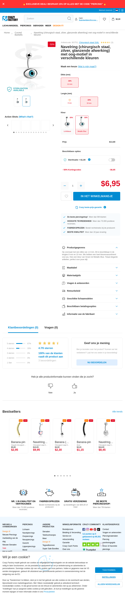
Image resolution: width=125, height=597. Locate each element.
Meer (48, 25)
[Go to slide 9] (33, 132)
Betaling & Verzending (71, 532)
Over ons (66, 549)
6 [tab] (70, 475)
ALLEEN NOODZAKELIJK (109, 584)
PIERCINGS (25, 25)
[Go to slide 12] (41, 132)
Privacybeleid (49, 592)
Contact (105, 529)
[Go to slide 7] (28, 132)
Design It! (58, 25)
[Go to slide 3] (18, 132)
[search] (45, 18)
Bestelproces (67, 529)
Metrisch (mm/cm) (105, 10)
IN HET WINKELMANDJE (97, 196)
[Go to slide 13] (43, 132)
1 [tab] (54, 475)
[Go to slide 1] (13, 132)
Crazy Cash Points (70, 546)
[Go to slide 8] (31, 132)
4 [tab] (64, 475)
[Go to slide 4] (21, 132)
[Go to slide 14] (46, 132)
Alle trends (117, 411)
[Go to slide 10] (36, 132)
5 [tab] (67, 475)
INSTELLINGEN (109, 577)
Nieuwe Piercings (9, 535)
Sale (4, 548)
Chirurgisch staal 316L (89, 42)
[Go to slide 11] (38, 132)
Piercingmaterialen (110, 536)
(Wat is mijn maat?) (87, 66)
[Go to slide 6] (26, 132)
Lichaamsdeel (10, 25)
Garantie (66, 542)
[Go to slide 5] (23, 132)
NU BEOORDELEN (96, 362)
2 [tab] (57, 475)
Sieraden (38, 25)
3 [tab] (61, 475)
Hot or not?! (7, 551)
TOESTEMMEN (108, 570)
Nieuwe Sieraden (9, 545)
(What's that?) (26, 117)
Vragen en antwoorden (111, 532)
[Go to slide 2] (16, 132)
